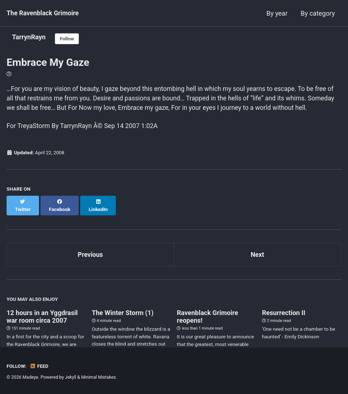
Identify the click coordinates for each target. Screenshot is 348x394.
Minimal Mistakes (99, 377)
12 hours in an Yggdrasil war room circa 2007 (42, 321)
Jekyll (71, 377)
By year (277, 13)
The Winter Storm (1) (123, 317)
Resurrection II (283, 317)
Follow (67, 39)
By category (318, 13)
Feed (39, 366)
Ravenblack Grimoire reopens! (207, 321)
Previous (90, 259)
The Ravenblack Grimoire (44, 13)
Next (257, 259)
